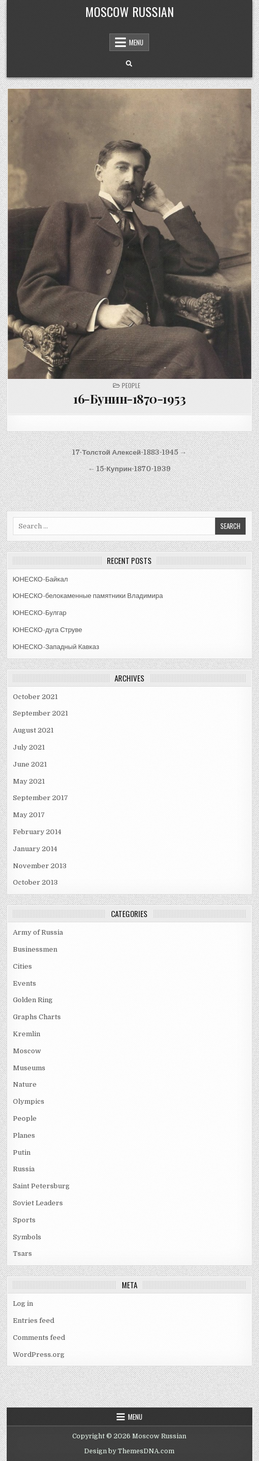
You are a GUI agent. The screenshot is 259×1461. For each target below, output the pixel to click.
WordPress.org (38, 1354)
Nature (25, 1084)
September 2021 (40, 713)
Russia (24, 1169)
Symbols (27, 1237)
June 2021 (30, 764)
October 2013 (35, 882)
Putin (21, 1152)
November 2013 (40, 866)
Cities (22, 966)
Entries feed (33, 1320)
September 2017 (40, 798)
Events (24, 983)
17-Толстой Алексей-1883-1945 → (129, 452)
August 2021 (33, 730)
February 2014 (37, 832)
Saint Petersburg (41, 1186)
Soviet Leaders (38, 1203)
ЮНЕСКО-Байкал (40, 579)
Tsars (22, 1253)
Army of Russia (38, 932)
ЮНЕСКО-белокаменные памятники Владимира (88, 596)
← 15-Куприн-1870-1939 (129, 469)
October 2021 (35, 697)
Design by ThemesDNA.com (129, 1451)
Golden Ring (33, 1000)
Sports (24, 1220)
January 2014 (35, 849)
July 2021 (29, 747)
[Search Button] (129, 64)
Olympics (28, 1101)
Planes (24, 1135)
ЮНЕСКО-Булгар (40, 613)
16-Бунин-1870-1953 (129, 398)
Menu (136, 42)
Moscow (27, 1051)
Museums (29, 1068)
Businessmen (35, 949)
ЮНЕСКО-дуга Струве (48, 630)
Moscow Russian (129, 11)
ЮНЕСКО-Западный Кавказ (56, 647)
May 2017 (29, 815)
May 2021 (29, 781)
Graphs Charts (37, 1017)
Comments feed (39, 1337)
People (131, 385)
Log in (23, 1303)
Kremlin (26, 1034)
